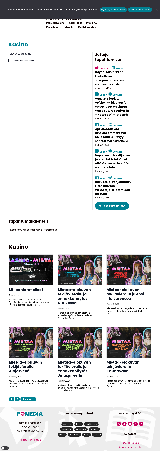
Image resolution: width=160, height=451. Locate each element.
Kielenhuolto (53, 27)
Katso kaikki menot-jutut (125, 196)
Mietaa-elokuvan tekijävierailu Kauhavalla (122, 357)
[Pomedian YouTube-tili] (130, 415)
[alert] (55, 60)
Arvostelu (118, 63)
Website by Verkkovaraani (80, 447)
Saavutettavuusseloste (130, 437)
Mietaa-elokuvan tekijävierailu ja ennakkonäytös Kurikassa (74, 287)
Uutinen (130, 90)
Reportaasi (74, 425)
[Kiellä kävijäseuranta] (157, 9)
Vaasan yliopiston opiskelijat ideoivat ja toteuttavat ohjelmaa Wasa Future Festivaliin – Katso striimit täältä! (129, 102)
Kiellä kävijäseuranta (140, 9)
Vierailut (70, 27)
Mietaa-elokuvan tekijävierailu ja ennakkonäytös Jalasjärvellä (74, 360)
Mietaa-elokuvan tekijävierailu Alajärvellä (25, 357)
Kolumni (94, 420)
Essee (78, 415)
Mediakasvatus (87, 27)
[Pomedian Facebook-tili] (141, 415)
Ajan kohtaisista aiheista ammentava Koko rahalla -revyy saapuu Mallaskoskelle (128, 130)
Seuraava (28, 389)
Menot (133, 63)
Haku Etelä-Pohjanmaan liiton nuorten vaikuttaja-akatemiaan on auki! (127, 181)
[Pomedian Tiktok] (124, 415)
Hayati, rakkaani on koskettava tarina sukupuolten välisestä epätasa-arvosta (124, 73)
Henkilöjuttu (91, 415)
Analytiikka (75, 23)
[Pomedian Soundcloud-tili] (136, 415)
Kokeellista (81, 420)
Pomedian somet (56, 23)
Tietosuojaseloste (130, 433)
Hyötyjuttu (66, 420)
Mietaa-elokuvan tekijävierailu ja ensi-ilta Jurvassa (126, 285)
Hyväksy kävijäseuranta (113, 9)
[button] (5, 448)
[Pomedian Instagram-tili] (119, 415)
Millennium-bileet (26, 280)
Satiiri (86, 425)
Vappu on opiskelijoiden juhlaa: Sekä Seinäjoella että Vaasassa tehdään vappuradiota (126, 156)
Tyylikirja (91, 23)
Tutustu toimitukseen (30, 430)
